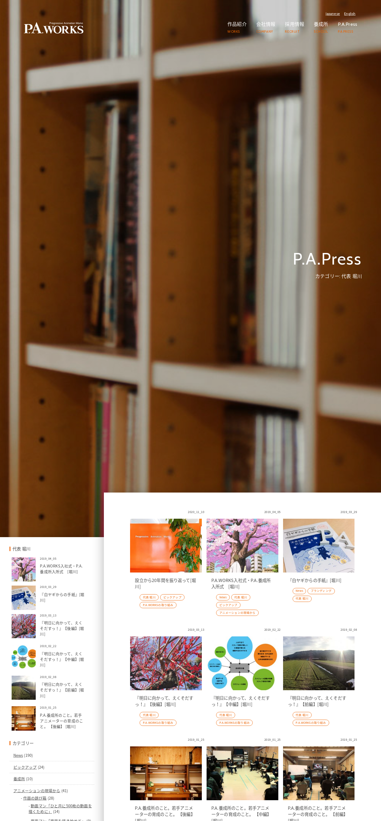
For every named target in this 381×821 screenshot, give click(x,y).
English (349, 14)
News (56, 812)
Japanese (333, 14)
